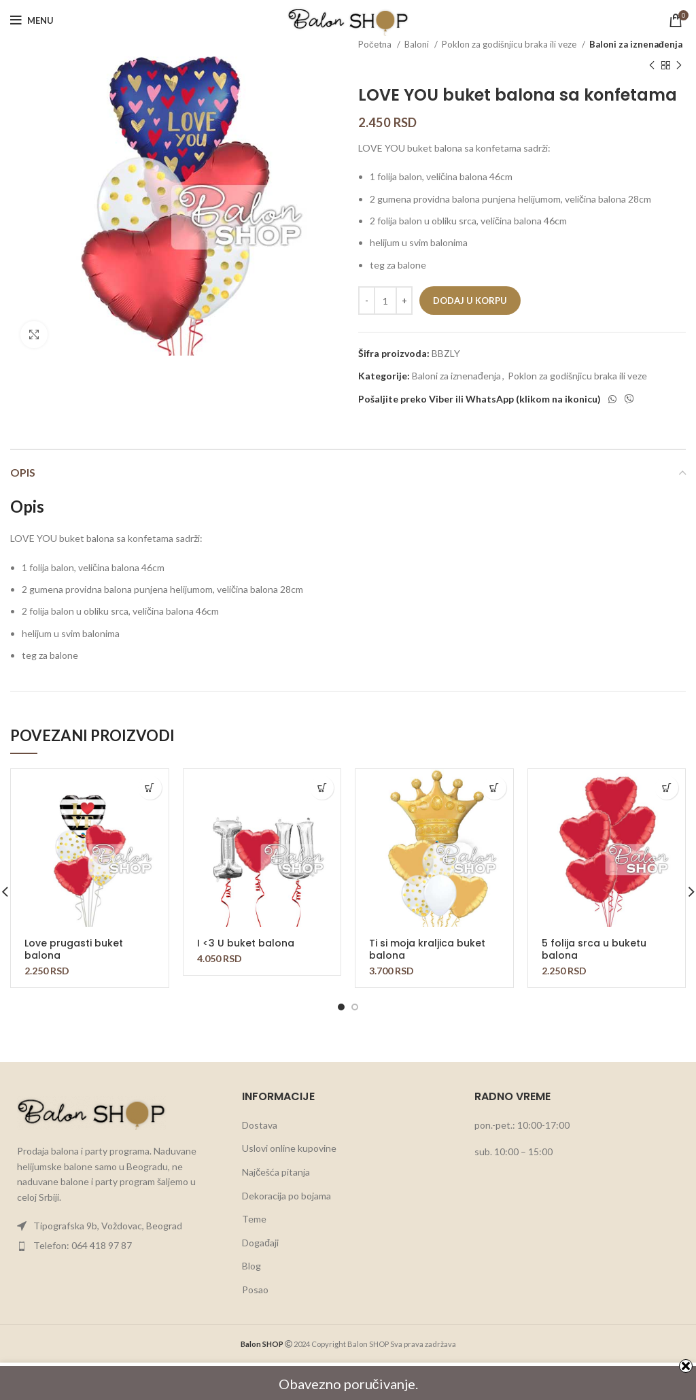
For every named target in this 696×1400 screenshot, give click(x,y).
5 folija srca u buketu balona (594, 949)
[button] (150, 788)
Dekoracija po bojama (286, 1195)
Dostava (259, 1125)
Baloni (417, 44)
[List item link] (116, 1225)
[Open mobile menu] (31, 20)
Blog (251, 1265)
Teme (254, 1219)
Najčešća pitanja (276, 1172)
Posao (255, 1289)
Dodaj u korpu (470, 300)
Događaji (260, 1242)
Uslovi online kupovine (289, 1148)
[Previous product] (652, 65)
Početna (376, 44)
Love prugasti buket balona (73, 949)
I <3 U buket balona (245, 943)
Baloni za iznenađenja (635, 44)
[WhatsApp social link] (612, 399)
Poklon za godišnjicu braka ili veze (510, 44)
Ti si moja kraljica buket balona (427, 949)
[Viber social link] (629, 399)
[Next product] (679, 65)
